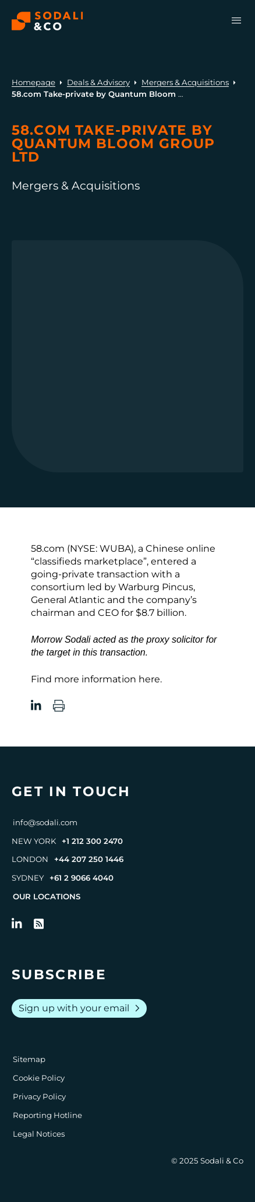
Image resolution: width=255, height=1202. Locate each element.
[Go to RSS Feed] (39, 924)
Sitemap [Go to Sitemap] (29, 1059)
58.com (48, 548)
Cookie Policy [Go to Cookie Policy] (39, 1077)
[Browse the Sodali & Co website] (47, 21)
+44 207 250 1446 (88, 859)
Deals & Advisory (98, 82)
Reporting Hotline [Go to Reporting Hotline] (47, 1115)
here (149, 679)
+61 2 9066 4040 (81, 877)
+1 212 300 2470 (92, 841)
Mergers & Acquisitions (185, 82)
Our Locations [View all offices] (46, 896)
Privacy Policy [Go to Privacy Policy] (39, 1096)
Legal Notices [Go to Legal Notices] (39, 1133)
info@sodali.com (45, 822)
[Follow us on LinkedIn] (17, 924)
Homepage (33, 82)
